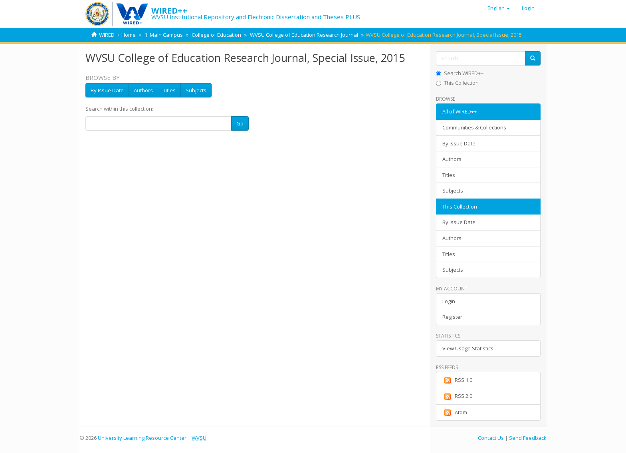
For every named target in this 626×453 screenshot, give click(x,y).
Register (452, 316)
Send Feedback (528, 437)
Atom (454, 413)
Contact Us (491, 437)
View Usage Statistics (467, 348)
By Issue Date (107, 90)
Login (448, 301)
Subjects (196, 90)
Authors (143, 90)
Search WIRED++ (459, 73)
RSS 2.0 (457, 396)
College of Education (216, 34)
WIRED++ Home (117, 34)
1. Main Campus (164, 34)
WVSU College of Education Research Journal (304, 34)
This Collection (457, 82)
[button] (498, 8)
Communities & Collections (474, 127)
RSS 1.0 (457, 380)
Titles (169, 90)
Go (240, 123)
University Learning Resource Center (142, 437)
